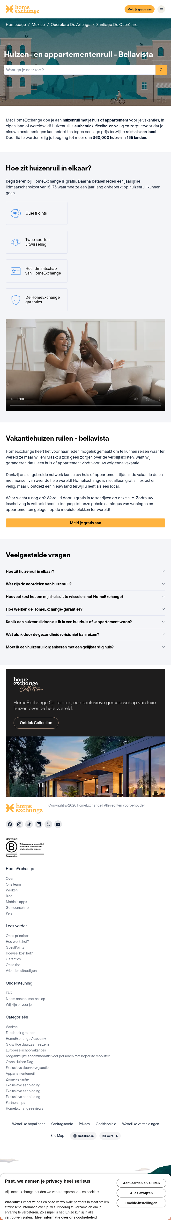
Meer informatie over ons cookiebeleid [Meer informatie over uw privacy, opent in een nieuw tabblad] (66, 1217)
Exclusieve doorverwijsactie (27, 1068)
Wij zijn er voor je (19, 1005)
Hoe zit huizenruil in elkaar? (85, 571)
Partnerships (15, 1103)
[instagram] (19, 824)
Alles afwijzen (141, 1193)
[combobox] (80, 70)
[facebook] (10, 824)
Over (10, 879)
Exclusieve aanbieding (23, 1085)
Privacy (84, 1124)
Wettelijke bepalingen (28, 1124)
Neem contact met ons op (25, 999)
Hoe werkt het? (17, 942)
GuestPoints (15, 947)
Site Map (57, 1136)
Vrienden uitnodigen (21, 971)
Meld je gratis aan (139, 9)
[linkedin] (39, 824)
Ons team (13, 884)
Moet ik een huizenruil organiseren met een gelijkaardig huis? (85, 647)
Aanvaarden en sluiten (141, 1183)
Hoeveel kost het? (19, 953)
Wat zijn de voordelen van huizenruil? (85, 584)
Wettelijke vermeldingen (140, 1124)
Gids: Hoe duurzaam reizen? (27, 1044)
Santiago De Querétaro (117, 24)
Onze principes (18, 936)
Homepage (16, 24)
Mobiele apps (16, 902)
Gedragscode (62, 1124)
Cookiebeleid (106, 1124)
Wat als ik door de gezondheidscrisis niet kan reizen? (85, 634)
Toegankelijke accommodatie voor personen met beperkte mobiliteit (58, 1056)
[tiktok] (29, 824)
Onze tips (13, 965)
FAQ (9, 993)
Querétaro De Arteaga (70, 24)
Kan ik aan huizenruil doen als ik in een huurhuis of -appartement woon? (85, 622)
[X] (48, 824)
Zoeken (161, 70)
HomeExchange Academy (26, 1039)
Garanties (13, 959)
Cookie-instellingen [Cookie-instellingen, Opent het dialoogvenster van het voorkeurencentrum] (141, 1203)
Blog (9, 896)
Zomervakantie (17, 1079)
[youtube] (58, 824)
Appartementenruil (20, 1073)
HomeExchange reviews (24, 1108)
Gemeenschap (17, 908)
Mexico (38, 24)
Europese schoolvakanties (26, 1050)
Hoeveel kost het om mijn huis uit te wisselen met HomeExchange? (85, 596)
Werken (12, 890)
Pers (9, 913)
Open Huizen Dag (19, 1062)
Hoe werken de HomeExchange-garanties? (85, 609)
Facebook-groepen (21, 1033)
